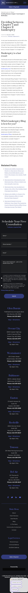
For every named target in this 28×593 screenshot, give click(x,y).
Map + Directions (14, 320)
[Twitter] (12, 497)
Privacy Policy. (15, 577)
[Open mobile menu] (24, 2)
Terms (12, 290)
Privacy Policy (4, 290)
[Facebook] (8, 497)
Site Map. (21, 577)
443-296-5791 (16, 457)
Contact (14, 530)
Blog (12, 12)
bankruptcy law (6, 68)
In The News (14, 524)
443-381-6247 (16, 482)
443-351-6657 (16, 316)
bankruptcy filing (6, 134)
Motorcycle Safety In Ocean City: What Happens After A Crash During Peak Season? (15, 201)
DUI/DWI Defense (14, 547)
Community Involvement (14, 527)
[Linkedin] (16, 497)
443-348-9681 (16, 361)
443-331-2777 (16, 339)
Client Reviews (14, 515)
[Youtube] (20, 497)
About (14, 513)
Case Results (14, 518)
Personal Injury (14, 542)
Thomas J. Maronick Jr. (13, 36)
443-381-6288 (16, 408)
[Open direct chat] (25, 576)
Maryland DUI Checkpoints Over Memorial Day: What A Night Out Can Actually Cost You (15, 187)
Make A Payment (14, 7)
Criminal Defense (14, 544)
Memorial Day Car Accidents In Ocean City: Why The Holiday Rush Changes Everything (16, 194)
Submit (14, 296)
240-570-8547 (16, 433)
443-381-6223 (16, 383)
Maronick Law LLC (5, 12)
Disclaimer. (8, 577)
